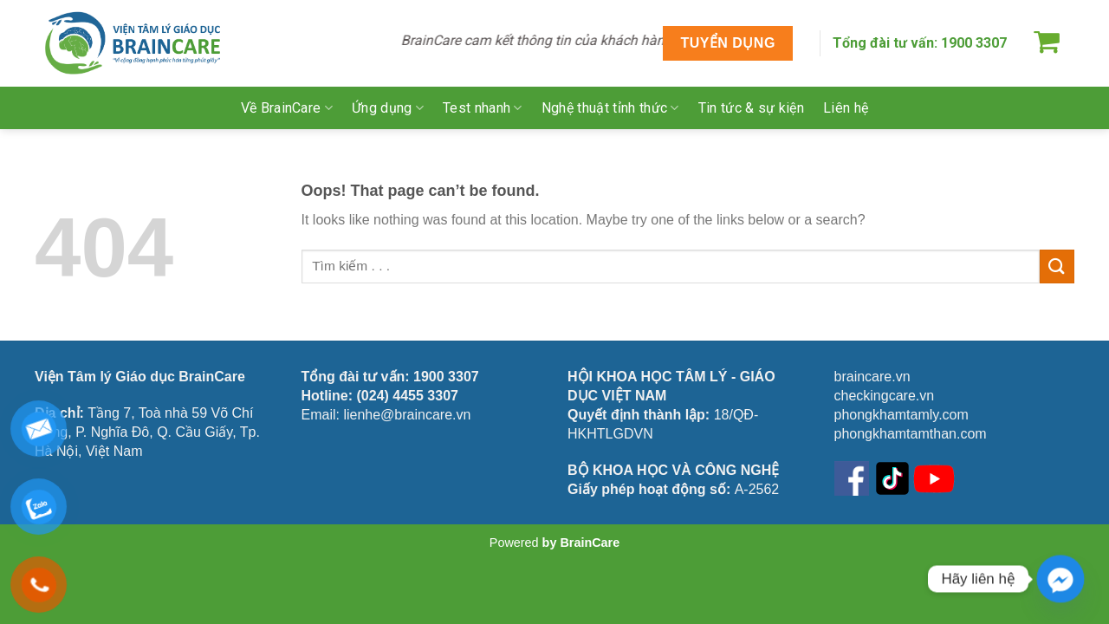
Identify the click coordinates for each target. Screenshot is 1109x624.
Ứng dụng (388, 108)
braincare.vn (872, 376)
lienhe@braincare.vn (406, 414)
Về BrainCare (287, 108)
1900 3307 (974, 43)
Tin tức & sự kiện (751, 108)
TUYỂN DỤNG (727, 43)
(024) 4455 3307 (407, 395)
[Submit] (1057, 266)
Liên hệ (845, 108)
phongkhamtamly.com (901, 414)
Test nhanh (482, 108)
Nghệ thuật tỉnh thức (610, 108)
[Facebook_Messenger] (1060, 579)
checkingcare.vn (884, 395)
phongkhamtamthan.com (910, 433)
